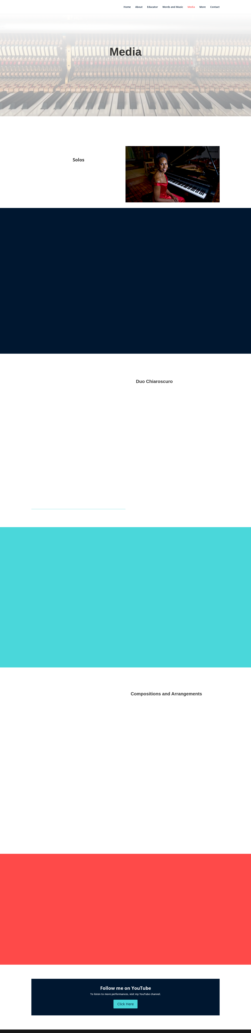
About (139, 7)
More (202, 7)
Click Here (125, 1004)
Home (127, 7)
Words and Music (172, 7)
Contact (215, 7)
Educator (152, 7)
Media (191, 7)
